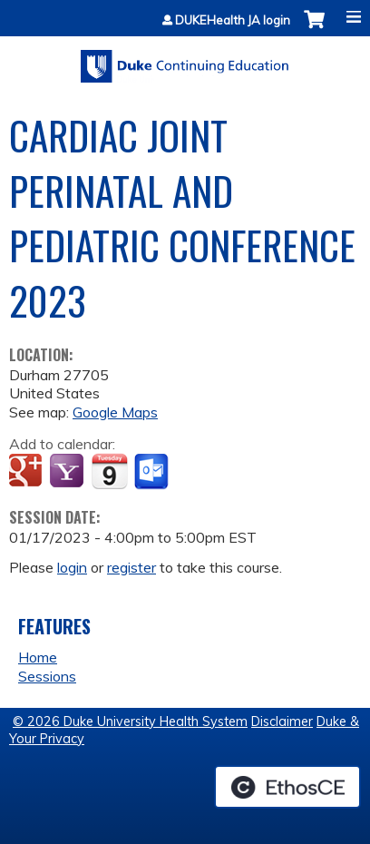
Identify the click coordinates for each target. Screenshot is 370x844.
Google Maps (115, 412)
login (72, 567)
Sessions (47, 676)
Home (37, 657)
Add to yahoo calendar (68, 472)
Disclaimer (282, 721)
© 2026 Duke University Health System (130, 721)
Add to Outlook (152, 472)
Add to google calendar (27, 472)
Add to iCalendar (109, 471)
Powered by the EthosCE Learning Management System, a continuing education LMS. (287, 787)
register (131, 567)
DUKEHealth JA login (232, 20)
